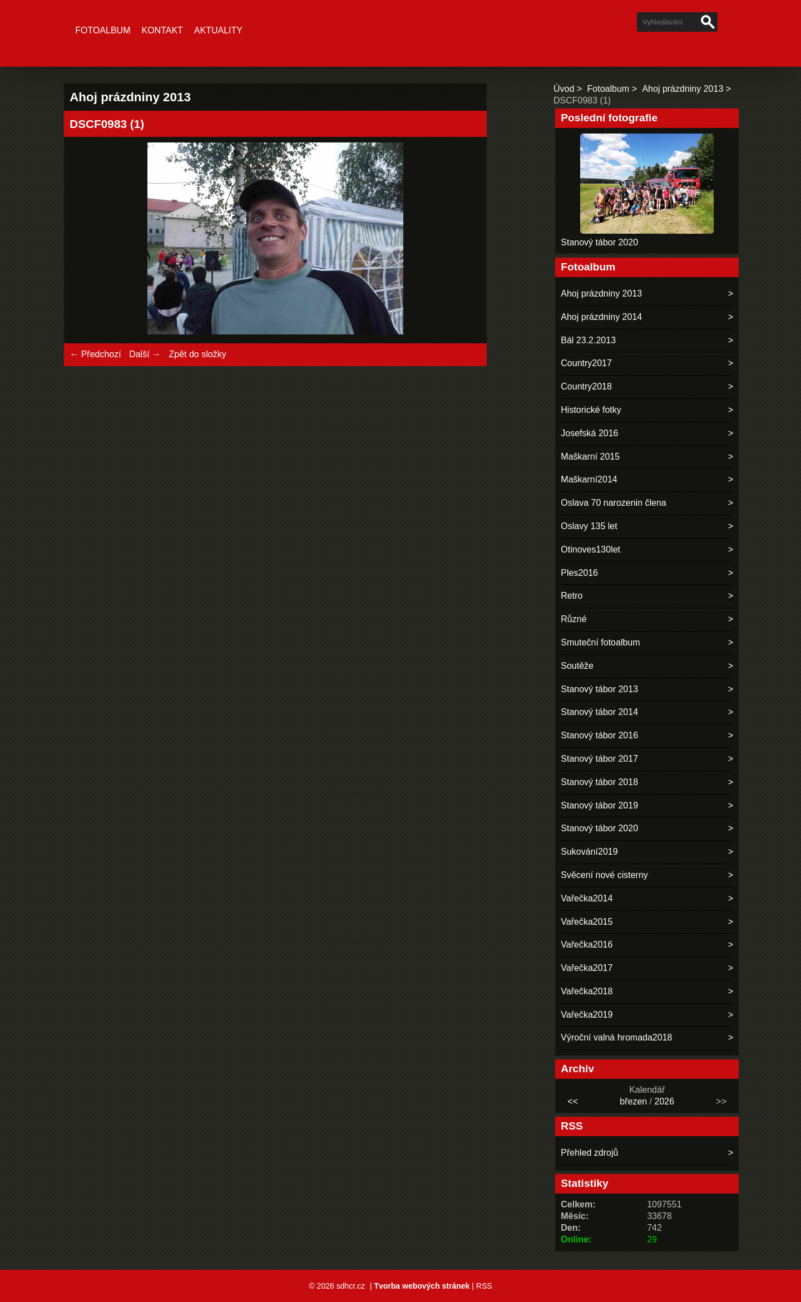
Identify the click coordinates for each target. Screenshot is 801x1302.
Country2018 (586, 386)
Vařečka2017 (586, 968)
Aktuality (218, 30)
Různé (573, 619)
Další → (145, 354)
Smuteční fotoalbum (600, 642)
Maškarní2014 (589, 479)
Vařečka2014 (586, 898)
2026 (665, 1101)
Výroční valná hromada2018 (616, 1037)
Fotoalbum (102, 30)
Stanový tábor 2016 (599, 735)
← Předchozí (95, 354)
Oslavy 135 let (589, 526)
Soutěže (577, 665)
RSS (484, 1285)
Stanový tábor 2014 (599, 712)
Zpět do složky (197, 354)
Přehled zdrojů (589, 1152)
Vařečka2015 (586, 921)
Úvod (563, 88)
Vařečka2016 (586, 944)
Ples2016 (579, 573)
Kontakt (161, 30)
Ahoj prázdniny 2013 (682, 88)
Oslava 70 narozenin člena (613, 502)
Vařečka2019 (586, 1014)
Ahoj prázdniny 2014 (601, 317)
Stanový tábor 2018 (599, 782)
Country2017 (586, 363)
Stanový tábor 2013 (599, 689)
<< (572, 1101)
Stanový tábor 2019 (599, 805)
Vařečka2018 (586, 991)
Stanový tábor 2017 (599, 758)
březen (633, 1101)
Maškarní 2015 (590, 456)
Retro (571, 595)
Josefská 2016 (589, 433)
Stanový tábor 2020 (599, 242)
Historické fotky (591, 410)
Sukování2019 (589, 851)
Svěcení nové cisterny (604, 875)
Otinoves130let (590, 549)
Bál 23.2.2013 (588, 340)
